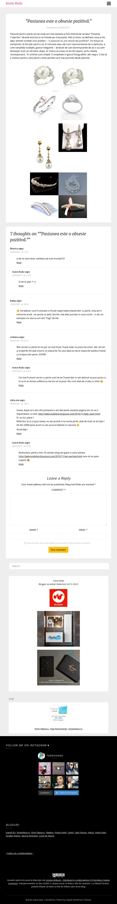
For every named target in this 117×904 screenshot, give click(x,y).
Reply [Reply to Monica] (19, 262)
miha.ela (14, 400)
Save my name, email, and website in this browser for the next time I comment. (58, 543)
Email (83, 529)
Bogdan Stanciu (13, 835)
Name (33, 529)
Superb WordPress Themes (78, 899)
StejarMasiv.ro (75, 728)
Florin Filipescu (42, 728)
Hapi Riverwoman (58, 728)
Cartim (70, 832)
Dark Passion (81, 832)
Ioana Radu (14, 3)
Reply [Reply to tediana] (19, 358)
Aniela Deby (100, 832)
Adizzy (91, 832)
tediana (14, 337)
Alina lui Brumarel (29, 835)
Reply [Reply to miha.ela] (19, 433)
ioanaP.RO (11, 832)
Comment (58, 489)
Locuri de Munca (46, 835)
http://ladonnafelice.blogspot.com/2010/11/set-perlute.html (50, 456)
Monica (14, 248)
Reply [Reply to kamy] (19, 322)
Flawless (50, 832)
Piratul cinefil (60, 832)
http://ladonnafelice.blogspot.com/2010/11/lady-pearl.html (69, 413)
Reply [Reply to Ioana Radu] (21, 285)
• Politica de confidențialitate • (19, 853)
